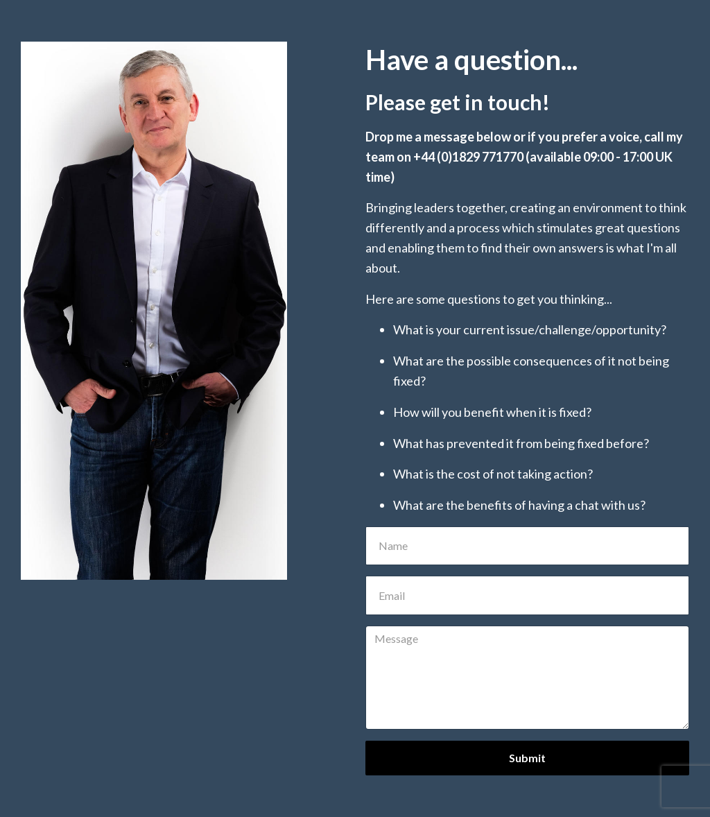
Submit (527, 757)
